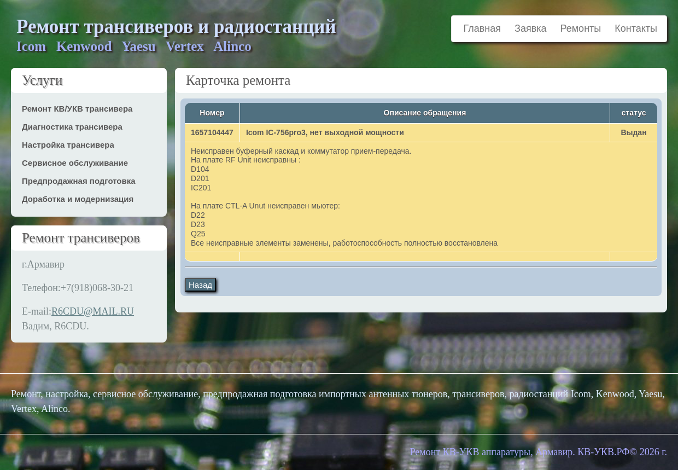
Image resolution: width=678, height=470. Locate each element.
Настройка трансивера (68, 144)
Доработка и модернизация (77, 199)
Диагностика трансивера (72, 126)
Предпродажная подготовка (79, 180)
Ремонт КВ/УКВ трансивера (77, 108)
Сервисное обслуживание (75, 162)
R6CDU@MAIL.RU (92, 311)
